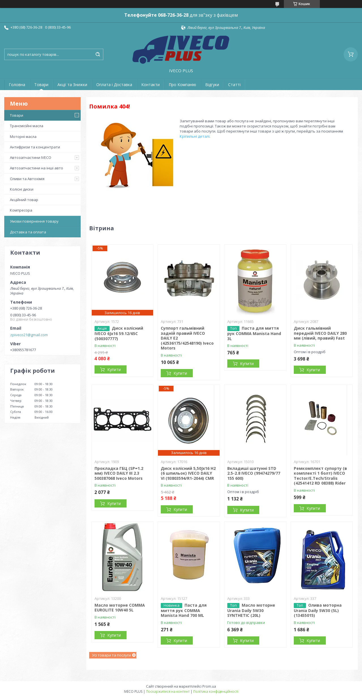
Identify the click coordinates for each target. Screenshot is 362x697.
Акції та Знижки (72, 84)
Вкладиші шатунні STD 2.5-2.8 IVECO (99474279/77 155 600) (253, 473)
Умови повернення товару (34, 221)
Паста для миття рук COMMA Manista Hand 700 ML (184, 610)
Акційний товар (24, 199)
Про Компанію (182, 84)
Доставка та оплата (28, 232)
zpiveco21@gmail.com (29, 334)
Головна (17, 84)
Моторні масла (23, 136)
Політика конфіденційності (215, 691)
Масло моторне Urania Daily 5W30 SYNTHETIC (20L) (251, 610)
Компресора (21, 210)
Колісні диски (21, 189)
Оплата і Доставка (114, 84)
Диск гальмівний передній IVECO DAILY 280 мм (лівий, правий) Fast (320, 333)
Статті (234, 84)
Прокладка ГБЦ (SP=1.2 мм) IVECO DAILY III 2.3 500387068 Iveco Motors (119, 473)
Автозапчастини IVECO (30, 157)
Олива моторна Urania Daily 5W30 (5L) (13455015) (318, 610)
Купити (114, 369)
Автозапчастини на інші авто (36, 167)
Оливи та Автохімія (27, 178)
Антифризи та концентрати (35, 147)
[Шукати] (97, 54)
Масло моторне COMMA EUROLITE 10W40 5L (120, 607)
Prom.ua (209, 686)
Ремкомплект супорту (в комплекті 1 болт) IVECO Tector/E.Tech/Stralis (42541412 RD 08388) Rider (320, 476)
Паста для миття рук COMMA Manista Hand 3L (254, 333)
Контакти (150, 84)
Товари (41, 84)
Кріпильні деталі (194, 136)
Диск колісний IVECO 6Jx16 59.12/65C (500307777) (119, 333)
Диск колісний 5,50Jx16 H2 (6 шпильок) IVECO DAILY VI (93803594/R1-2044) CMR (188, 473)
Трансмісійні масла (26, 125)
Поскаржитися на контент (168, 691)
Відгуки (212, 84)
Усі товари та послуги (111, 655)
